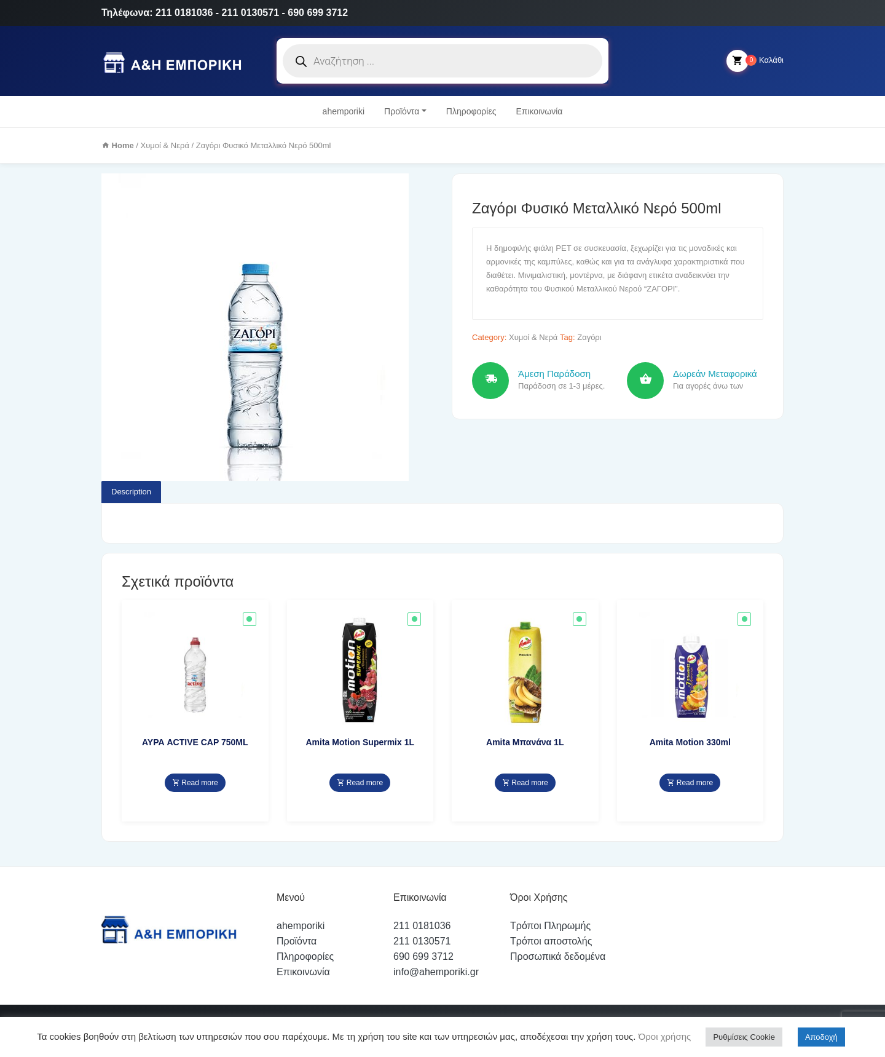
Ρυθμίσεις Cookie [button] (743, 1037)
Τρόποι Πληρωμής (550, 925)
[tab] (131, 492)
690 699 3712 (423, 956)
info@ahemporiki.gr (436, 972)
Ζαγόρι (589, 337)
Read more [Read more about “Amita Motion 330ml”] (690, 782)
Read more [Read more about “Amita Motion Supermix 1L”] (360, 782)
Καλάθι (755, 61)
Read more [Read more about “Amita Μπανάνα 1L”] (525, 782)
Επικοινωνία (539, 111)
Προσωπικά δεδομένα (557, 956)
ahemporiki (343, 111)
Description (131, 491)
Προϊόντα (401, 111)
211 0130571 (421, 941)
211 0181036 (421, 925)
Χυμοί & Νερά (165, 145)
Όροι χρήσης (663, 1036)
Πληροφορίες (471, 111)
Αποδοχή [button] (821, 1037)
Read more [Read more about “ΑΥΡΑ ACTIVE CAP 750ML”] (195, 782)
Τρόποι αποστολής (551, 941)
